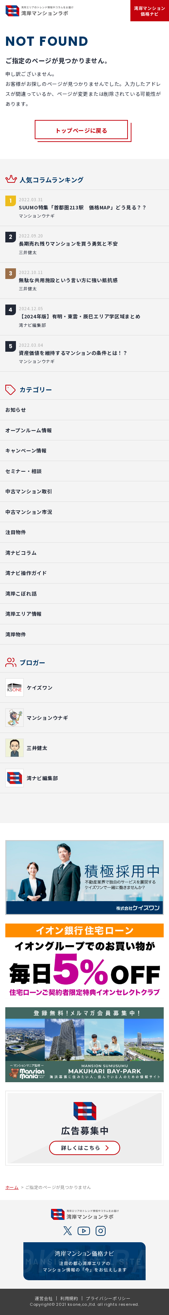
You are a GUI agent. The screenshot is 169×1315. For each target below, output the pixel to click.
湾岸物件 (15, 634)
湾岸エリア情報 (23, 613)
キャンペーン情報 (26, 450)
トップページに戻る (81, 130)
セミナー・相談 (23, 471)
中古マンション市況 (28, 511)
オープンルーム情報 (28, 430)
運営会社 (44, 1298)
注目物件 (15, 532)
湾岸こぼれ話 (20, 593)
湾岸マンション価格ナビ (149, 11)
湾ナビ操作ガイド (26, 572)
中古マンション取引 (28, 491)
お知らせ (15, 409)
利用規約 (69, 1298)
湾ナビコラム (20, 552)
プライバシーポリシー (108, 1298)
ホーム (11, 1187)
